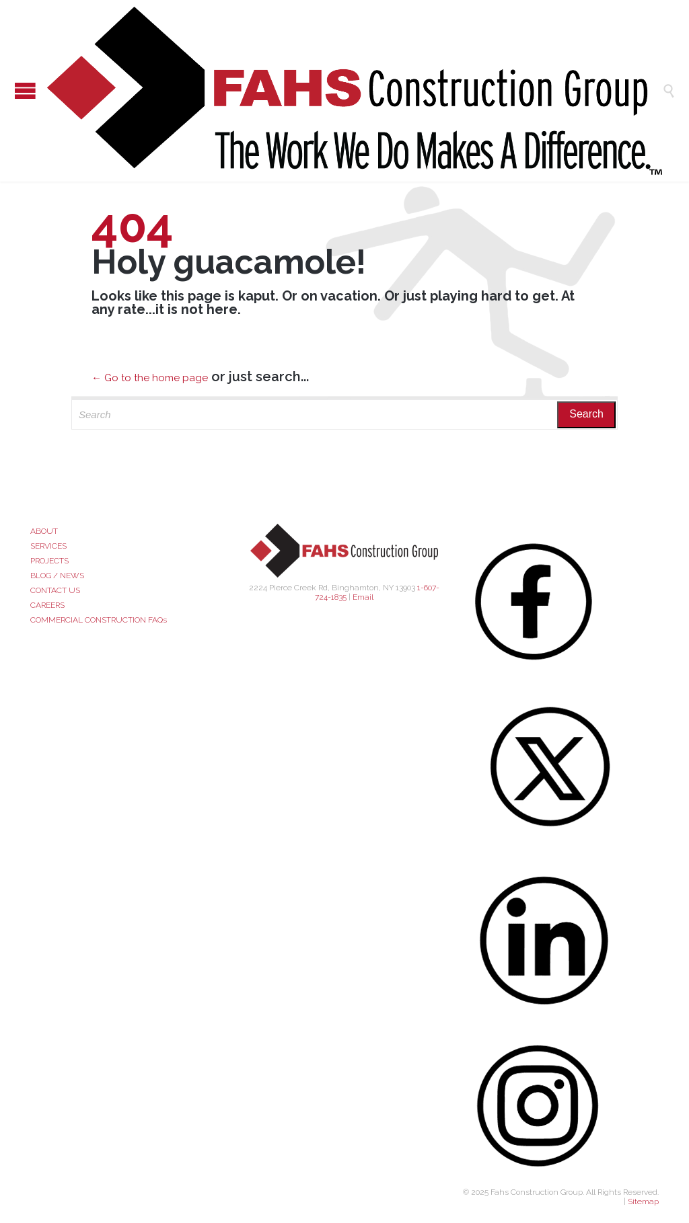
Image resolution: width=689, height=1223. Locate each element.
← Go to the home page (150, 378)
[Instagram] (561, 1106)
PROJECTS (49, 560)
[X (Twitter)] (561, 767)
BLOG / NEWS (57, 575)
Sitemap (643, 1201)
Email (363, 597)
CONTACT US (55, 590)
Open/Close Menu (13, 90)
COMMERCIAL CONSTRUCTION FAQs (98, 620)
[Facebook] (561, 601)
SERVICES (48, 546)
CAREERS (47, 605)
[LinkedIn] (561, 940)
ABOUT (44, 531)
